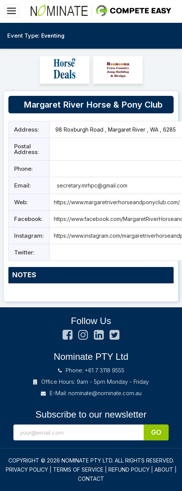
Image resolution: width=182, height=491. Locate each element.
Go (156, 432)
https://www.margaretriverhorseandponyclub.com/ (117, 202)
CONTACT (91, 478)
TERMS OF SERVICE (78, 469)
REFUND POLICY (129, 469)
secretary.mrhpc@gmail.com (91, 185)
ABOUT (164, 469)
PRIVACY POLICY (27, 469)
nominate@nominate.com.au (105, 393)
